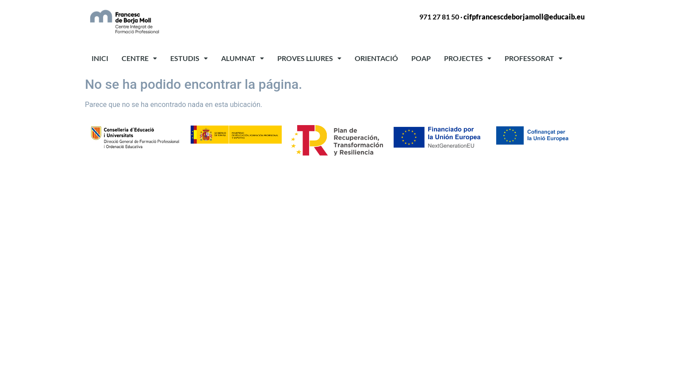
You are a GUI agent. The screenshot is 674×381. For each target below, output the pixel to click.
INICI (100, 58)
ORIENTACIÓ (376, 58)
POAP (421, 58)
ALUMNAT (242, 58)
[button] (139, 58)
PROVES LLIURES (309, 58)
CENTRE (139, 58)
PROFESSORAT (534, 58)
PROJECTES (467, 58)
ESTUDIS (189, 58)
